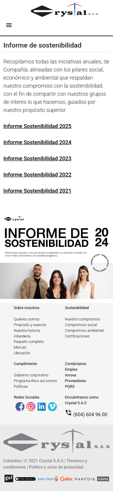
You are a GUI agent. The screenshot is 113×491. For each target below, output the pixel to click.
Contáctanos (75, 363)
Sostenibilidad (76, 307)
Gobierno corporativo (31, 375)
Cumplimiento (25, 363)
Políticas (21, 386)
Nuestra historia (27, 330)
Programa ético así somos (35, 380)
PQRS (69, 386)
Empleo (71, 369)
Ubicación (22, 353)
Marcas (20, 347)
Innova (70, 375)
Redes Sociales (26, 397)
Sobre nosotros (26, 307)
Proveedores (75, 380)
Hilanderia (22, 336)
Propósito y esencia (30, 325)
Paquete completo (29, 341)
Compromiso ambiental (84, 330)
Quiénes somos (26, 319)
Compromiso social (81, 325)
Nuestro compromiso (82, 319)
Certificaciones (77, 336)
